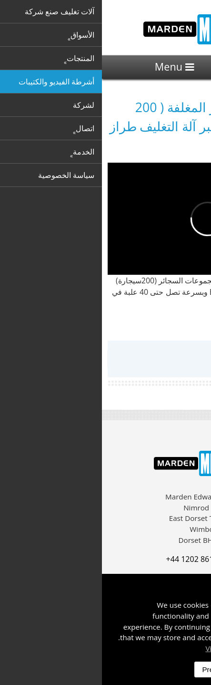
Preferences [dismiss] (119, 669)
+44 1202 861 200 (95, 559)
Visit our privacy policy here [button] (149, 648)
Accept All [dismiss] (172, 669)
